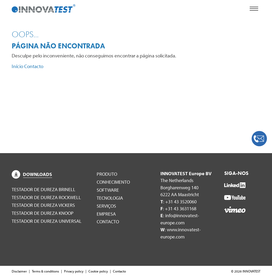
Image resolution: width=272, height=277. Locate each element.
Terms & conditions (45, 271)
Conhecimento (113, 182)
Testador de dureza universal (47, 221)
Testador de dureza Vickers (43, 205)
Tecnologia (110, 198)
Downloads (32, 174)
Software (108, 190)
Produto (107, 174)
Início (17, 66)
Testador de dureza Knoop (43, 213)
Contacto (33, 66)
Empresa (106, 214)
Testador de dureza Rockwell (46, 197)
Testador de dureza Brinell (43, 189)
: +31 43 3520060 (178, 202)
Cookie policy (98, 271)
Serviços (106, 206)
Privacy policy (73, 271)
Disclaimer (19, 271)
